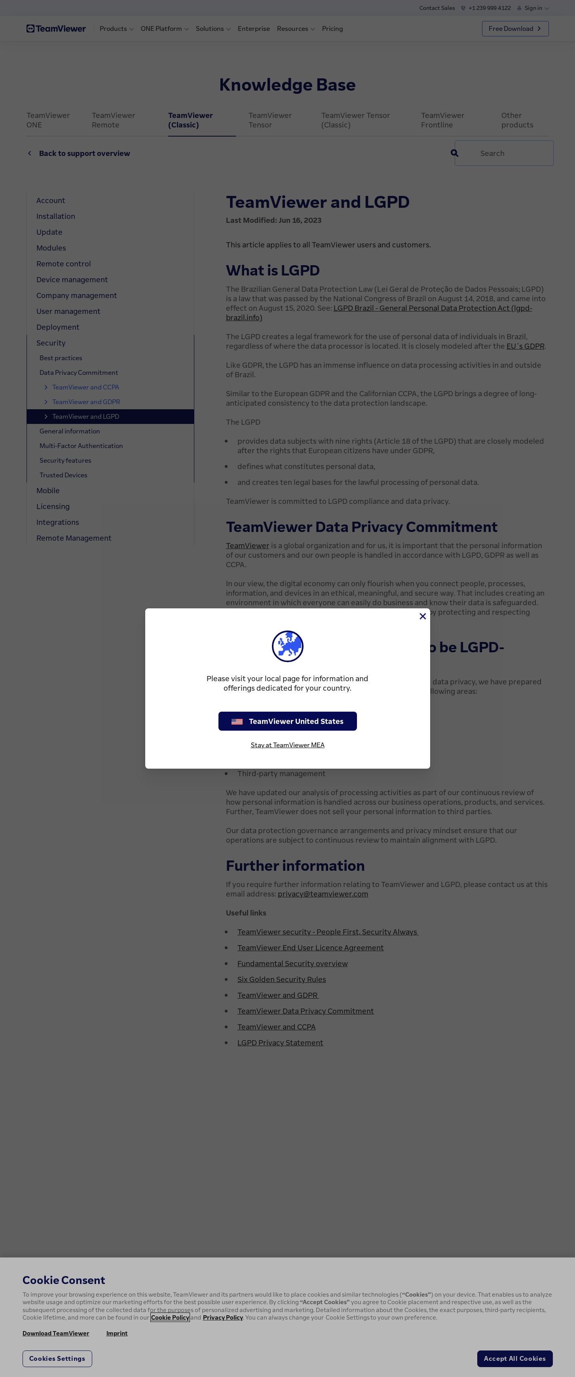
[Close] (422, 616)
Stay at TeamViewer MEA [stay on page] (288, 745)
